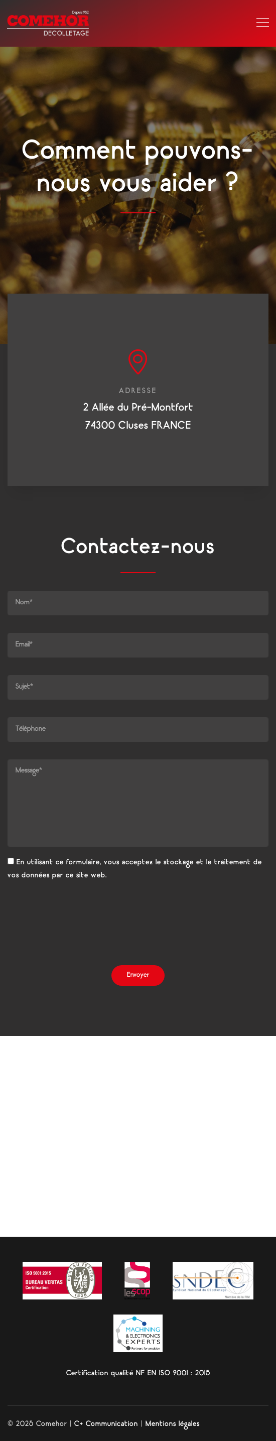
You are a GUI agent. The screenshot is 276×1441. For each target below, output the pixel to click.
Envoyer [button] (138, 975)
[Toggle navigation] (262, 23)
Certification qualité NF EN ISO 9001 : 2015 (138, 1374)
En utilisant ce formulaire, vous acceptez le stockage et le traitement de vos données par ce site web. (135, 869)
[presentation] (84, 925)
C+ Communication (106, 1424)
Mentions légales (173, 1424)
